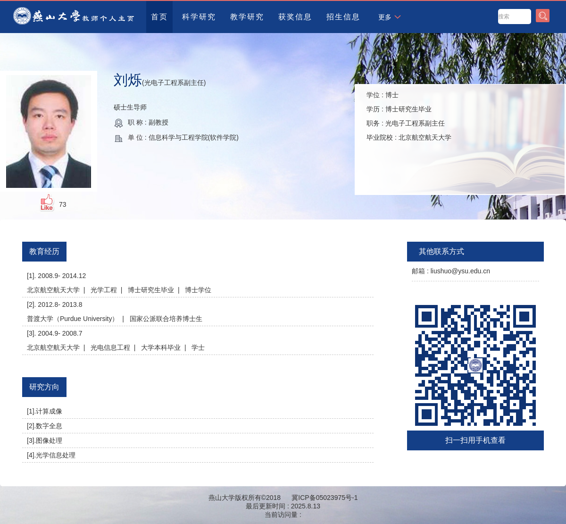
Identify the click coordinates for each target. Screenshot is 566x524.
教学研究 (247, 17)
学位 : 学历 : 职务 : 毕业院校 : (408, 116)
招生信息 (343, 17)
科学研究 (199, 17)
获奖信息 (295, 17)
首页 (159, 17)
